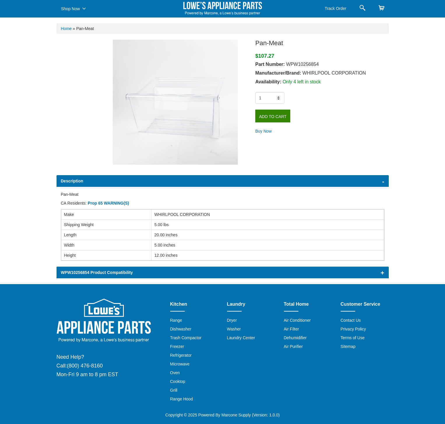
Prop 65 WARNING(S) (108, 203)
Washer (234, 329)
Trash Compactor (186, 337)
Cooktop (177, 381)
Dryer (232, 320)
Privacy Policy (353, 329)
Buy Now (263, 131)
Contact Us (351, 320)
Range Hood (181, 399)
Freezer (177, 346)
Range (176, 320)
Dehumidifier (295, 337)
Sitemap (348, 346)
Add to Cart (272, 116)
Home (66, 28)
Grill (173, 390)
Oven (175, 372)
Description (72, 181)
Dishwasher (180, 329)
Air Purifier (293, 346)
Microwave (180, 364)
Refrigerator (181, 355)
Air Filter (291, 329)
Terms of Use (353, 337)
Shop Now (73, 8)
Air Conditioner (297, 320)
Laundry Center (241, 337)
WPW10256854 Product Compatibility (97, 272)
